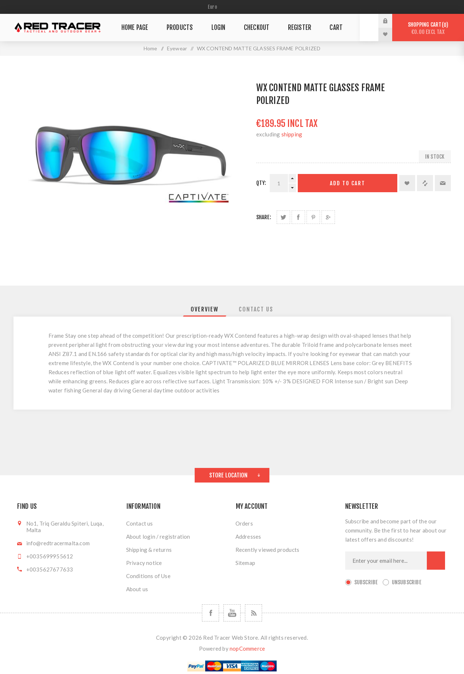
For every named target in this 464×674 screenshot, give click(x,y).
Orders (244, 523)
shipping (292, 134)
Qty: (261, 182)
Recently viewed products (267, 549)
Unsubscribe (406, 582)
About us (137, 589)
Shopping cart (428, 28)
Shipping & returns (149, 549)
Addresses (248, 536)
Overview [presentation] (205, 309)
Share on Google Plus (328, 217)
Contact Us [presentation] (256, 309)
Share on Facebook (298, 217)
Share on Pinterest (313, 217)
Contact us (139, 523)
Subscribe (366, 582)
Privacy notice (144, 562)
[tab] (204, 309)
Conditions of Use (148, 576)
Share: (263, 217)
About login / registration (158, 536)
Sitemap (245, 562)
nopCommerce (247, 648)
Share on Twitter (283, 217)
